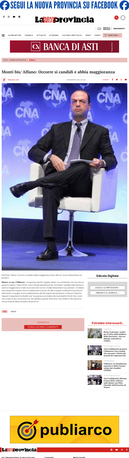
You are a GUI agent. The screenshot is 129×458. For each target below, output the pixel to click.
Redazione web (13, 80)
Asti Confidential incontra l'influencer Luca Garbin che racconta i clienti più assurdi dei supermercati (115, 352)
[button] (4, 34)
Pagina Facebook (5, 17)
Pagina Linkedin (20, 17)
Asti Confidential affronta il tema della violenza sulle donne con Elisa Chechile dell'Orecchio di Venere (115, 383)
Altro (32, 60)
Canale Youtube (15, 17)
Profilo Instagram (10, 17)
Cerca (116, 18)
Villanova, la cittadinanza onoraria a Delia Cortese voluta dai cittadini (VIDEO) (115, 367)
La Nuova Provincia (17, 60)
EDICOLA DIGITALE (104, 28)
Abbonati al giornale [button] (106, 293)
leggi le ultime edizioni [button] (106, 288)
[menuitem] (14, 35)
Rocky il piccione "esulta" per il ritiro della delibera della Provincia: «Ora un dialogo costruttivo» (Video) (115, 336)
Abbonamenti (119, 29)
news (13, 312)
